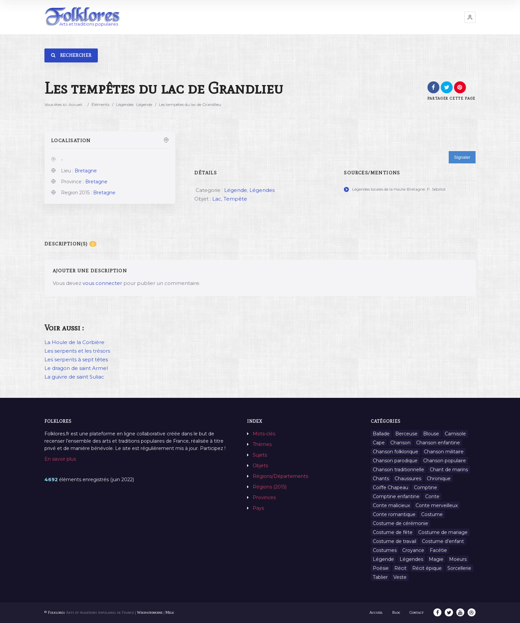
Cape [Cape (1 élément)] (379, 443)
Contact (417, 612)
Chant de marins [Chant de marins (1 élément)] (449, 470)
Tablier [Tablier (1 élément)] (380, 577)
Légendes (125, 104)
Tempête (235, 199)
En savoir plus (60, 459)
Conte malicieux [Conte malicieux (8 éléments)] (391, 505)
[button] (470, 17)
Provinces (264, 497)
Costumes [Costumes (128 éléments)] (385, 550)
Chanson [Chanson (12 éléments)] (400, 443)
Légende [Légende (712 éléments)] (383, 559)
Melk (169, 612)
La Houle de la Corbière (74, 342)
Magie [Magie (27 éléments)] (436, 559)
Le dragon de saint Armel (76, 368)
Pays (258, 508)
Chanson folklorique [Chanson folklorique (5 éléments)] (395, 452)
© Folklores (54, 612)
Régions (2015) (270, 487)
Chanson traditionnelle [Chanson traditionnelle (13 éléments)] (398, 470)
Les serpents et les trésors (77, 351)
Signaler (462, 157)
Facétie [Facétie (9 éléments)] (438, 550)
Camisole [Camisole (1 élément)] (455, 434)
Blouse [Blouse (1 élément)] (431, 434)
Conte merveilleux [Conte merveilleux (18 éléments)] (437, 505)
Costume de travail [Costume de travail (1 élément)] (394, 541)
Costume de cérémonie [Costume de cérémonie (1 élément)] (400, 523)
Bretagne (86, 171)
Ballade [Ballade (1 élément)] (381, 434)
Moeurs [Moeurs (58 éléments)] (458, 559)
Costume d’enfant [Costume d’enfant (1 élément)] (443, 541)
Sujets (260, 455)
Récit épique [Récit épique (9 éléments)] (427, 568)
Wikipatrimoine (149, 612)
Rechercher (71, 55)
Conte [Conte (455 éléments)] (432, 496)
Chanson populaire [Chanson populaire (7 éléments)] (444, 461)
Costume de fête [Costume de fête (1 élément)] (393, 532)
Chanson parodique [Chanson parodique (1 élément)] (395, 461)
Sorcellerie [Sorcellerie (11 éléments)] (459, 568)
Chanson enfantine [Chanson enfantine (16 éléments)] (438, 443)
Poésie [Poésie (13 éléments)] (381, 568)
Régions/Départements (280, 476)
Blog (396, 612)
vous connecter (102, 283)
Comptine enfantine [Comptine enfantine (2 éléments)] (396, 496)
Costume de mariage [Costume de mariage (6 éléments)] (443, 532)
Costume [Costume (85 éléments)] (432, 514)
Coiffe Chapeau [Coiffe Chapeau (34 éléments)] (390, 487)
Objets (260, 466)
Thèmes (262, 444)
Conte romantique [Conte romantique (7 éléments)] (394, 514)
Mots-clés (264, 434)
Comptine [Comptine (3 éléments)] (425, 487)
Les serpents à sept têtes (76, 359)
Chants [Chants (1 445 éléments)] (381, 479)
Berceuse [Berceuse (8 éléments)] (406, 434)
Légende (144, 104)
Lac (216, 199)
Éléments (100, 104)
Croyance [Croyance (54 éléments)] (413, 550)
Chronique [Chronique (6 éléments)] (439, 479)
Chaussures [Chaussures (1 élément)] (408, 479)
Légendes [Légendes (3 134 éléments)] (411, 559)
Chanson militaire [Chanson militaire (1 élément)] (444, 452)
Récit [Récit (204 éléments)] (400, 568)
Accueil (75, 104)
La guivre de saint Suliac (74, 377)
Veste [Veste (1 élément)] (400, 577)
